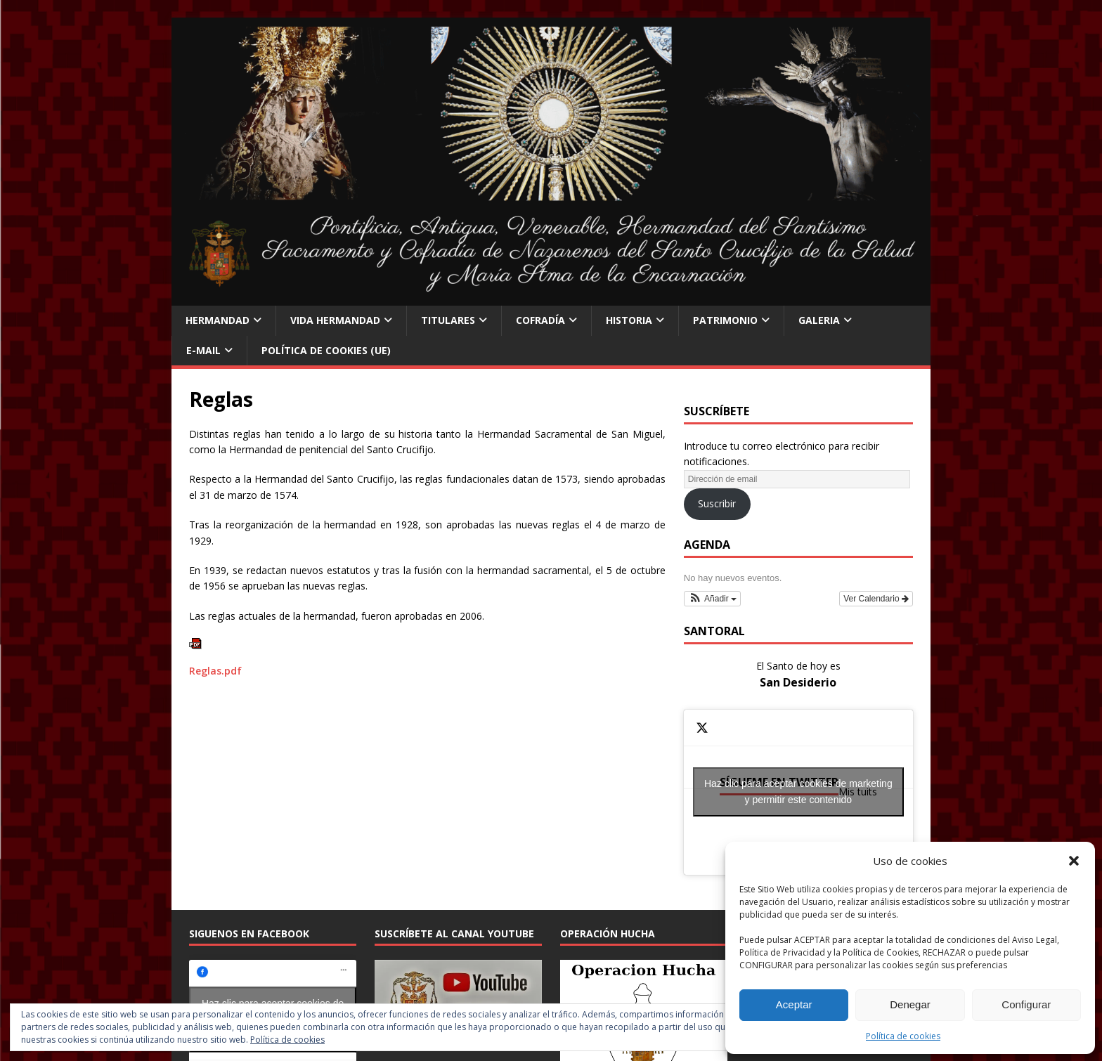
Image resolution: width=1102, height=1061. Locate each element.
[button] (1074, 861)
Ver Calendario (876, 599)
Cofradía (540, 320)
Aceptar (794, 1004)
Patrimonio (725, 320)
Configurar (1026, 1004)
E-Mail (203, 350)
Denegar (910, 1004)
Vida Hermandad (335, 320)
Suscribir (717, 503)
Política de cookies (903, 1036)
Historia (629, 320)
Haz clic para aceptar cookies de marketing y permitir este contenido (798, 791)
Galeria (819, 320)
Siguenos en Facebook (249, 933)
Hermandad (217, 320)
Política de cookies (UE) (326, 350)
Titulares (448, 320)
